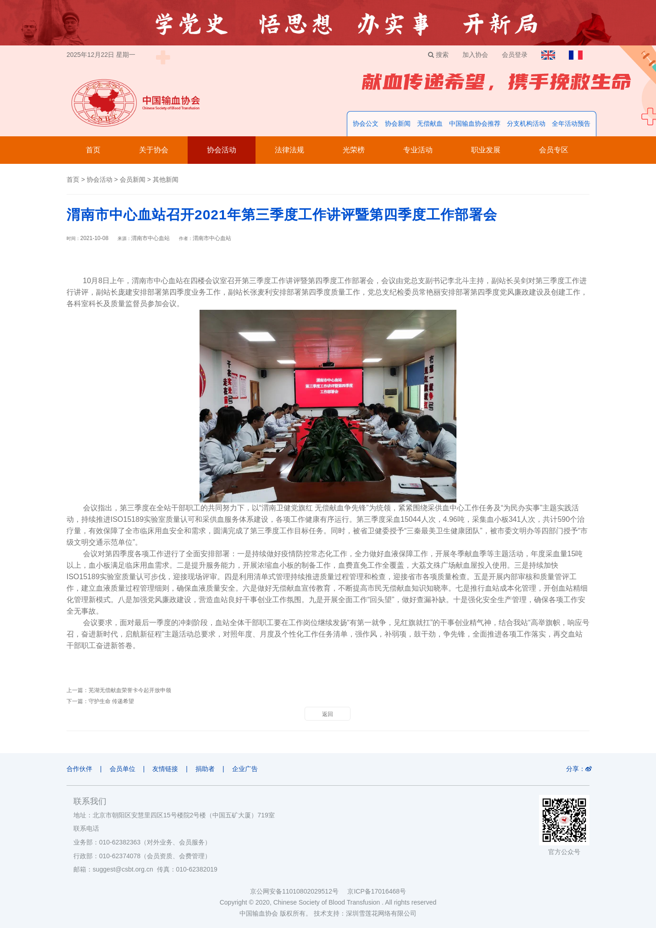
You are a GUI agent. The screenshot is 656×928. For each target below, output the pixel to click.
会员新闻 (132, 179)
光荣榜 (354, 150)
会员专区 (553, 150)
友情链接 (165, 768)
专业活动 (418, 150)
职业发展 (485, 150)
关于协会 (153, 150)
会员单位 (122, 768)
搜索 (438, 54)
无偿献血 (430, 123)
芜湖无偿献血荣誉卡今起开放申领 (130, 690)
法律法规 (289, 150)
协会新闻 (398, 123)
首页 (93, 150)
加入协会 (475, 54)
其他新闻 (165, 179)
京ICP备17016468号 (376, 891)
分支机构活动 (526, 123)
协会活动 (221, 150)
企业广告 (245, 768)
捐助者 (205, 768)
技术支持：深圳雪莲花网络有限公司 (365, 913)
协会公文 (365, 123)
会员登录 (515, 54)
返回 (327, 714)
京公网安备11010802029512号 (298, 891)
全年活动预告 (571, 123)
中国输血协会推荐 (474, 123)
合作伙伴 (79, 768)
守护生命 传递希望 (111, 701)
